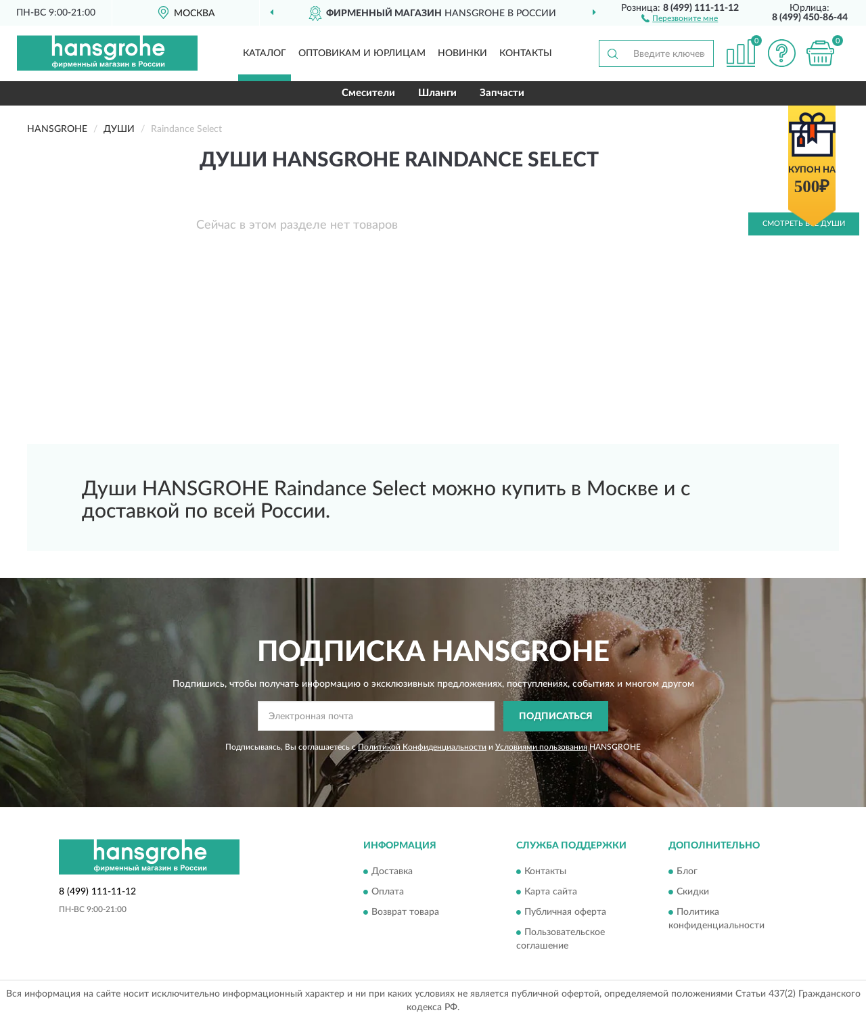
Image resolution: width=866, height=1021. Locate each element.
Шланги (437, 93)
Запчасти (502, 93)
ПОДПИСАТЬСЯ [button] (556, 716)
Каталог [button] (264, 53)
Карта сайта (550, 892)
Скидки (693, 892)
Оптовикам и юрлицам (362, 53)
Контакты (525, 53)
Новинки (462, 53)
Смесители (368, 93)
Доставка (392, 872)
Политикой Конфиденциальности (422, 747)
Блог (687, 872)
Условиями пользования (541, 747)
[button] (679, 18)
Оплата (387, 892)
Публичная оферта (565, 912)
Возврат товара (405, 912)
